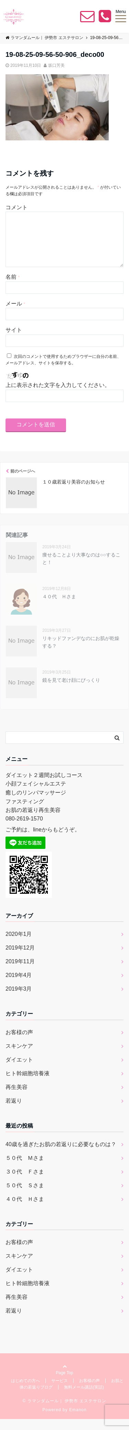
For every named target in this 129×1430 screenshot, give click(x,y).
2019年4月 (19, 986)
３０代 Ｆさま (25, 1183)
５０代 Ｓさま (25, 1196)
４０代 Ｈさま (59, 607)
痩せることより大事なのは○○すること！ (81, 569)
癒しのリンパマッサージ (36, 803)
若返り (14, 1112)
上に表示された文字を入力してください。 (58, 396)
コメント (17, 207)
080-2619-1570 (24, 829)
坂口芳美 (56, 65)
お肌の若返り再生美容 (33, 821)
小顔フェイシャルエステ (36, 795)
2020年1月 (19, 945)
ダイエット (19, 1071)
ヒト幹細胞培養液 (28, 1084)
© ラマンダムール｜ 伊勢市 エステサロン (65, 1411)
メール (15, 314)
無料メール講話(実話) (84, 1398)
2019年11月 (20, 972)
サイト (14, 341)
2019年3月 (19, 1000)
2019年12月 (20, 959)
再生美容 (17, 1098)
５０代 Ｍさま (25, 1169)
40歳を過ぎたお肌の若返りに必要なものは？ (61, 1155)
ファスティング (25, 812)
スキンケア (19, 1057)
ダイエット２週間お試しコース (44, 786)
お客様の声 (19, 1043)
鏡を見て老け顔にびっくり (71, 691)
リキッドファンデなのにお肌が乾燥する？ (80, 653)
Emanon (78, 1420)
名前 (13, 288)
